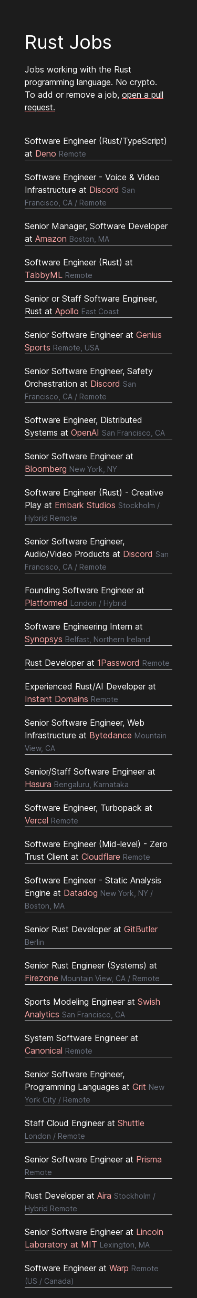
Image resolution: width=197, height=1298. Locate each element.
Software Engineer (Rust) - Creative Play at (94, 504)
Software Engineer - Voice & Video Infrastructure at (92, 189)
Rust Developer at (97, 662)
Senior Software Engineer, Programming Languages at (94, 1086)
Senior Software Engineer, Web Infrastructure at (96, 735)
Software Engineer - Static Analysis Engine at (93, 892)
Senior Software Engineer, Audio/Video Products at (97, 553)
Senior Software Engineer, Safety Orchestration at (89, 383)
